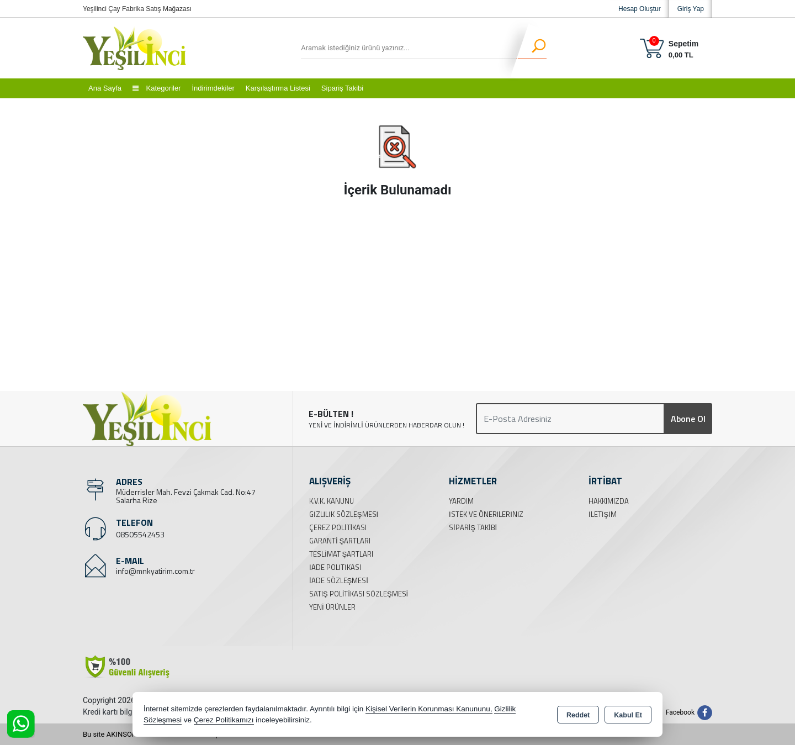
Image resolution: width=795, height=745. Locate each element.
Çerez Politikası (338, 527)
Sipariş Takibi (342, 88)
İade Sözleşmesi (338, 580)
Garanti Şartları (339, 540)
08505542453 (140, 534)
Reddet (578, 715)
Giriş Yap (690, 9)
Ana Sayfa (104, 88)
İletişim (603, 514)
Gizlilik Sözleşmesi (343, 514)
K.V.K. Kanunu (331, 500)
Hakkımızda (609, 500)
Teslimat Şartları (341, 553)
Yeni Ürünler (332, 606)
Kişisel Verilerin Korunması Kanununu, (428, 709)
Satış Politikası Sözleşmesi (358, 593)
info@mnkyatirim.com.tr (155, 571)
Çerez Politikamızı (224, 720)
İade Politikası (335, 567)
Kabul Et (628, 715)
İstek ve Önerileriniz (486, 514)
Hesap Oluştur (639, 9)
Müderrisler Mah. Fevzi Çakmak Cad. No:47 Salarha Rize (186, 496)
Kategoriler (156, 88)
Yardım (461, 500)
